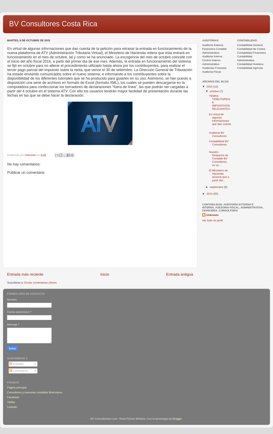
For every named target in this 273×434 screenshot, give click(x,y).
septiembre (217, 187)
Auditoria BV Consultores (218, 134)
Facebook (13, 397)
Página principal (16, 387)
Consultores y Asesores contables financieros (34, 392)
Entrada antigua (179, 274)
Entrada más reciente (25, 274)
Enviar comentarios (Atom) (40, 282)
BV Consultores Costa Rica (53, 24)
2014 (209, 193)
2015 (209, 86)
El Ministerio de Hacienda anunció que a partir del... (219, 175)
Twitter (11, 402)
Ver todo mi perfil (212, 220)
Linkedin (12, 406)
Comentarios (19, 370)
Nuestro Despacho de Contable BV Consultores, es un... (218, 158)
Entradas (17, 363)
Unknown (212, 214)
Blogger (177, 418)
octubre (215, 91)
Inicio (104, 274)
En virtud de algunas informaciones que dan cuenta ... (220, 121)
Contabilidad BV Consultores (219, 143)
